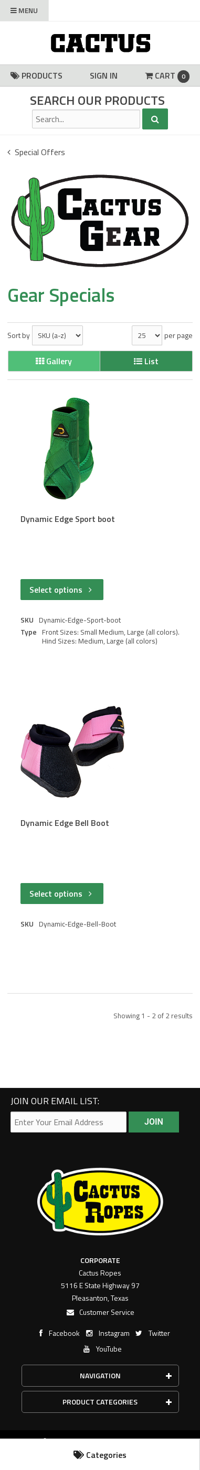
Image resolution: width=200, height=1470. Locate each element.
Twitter (152, 1332)
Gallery (54, 361)
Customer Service (100, 1311)
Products (36, 75)
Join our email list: (54, 1101)
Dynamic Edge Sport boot (67, 519)
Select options (61, 589)
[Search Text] (86, 119)
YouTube (101, 1348)
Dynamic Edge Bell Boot (64, 823)
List (146, 361)
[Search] (155, 118)
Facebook (57, 1332)
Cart (167, 76)
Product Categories (117, 1401)
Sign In (104, 75)
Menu (24, 10)
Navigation (126, 1375)
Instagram (107, 1332)
